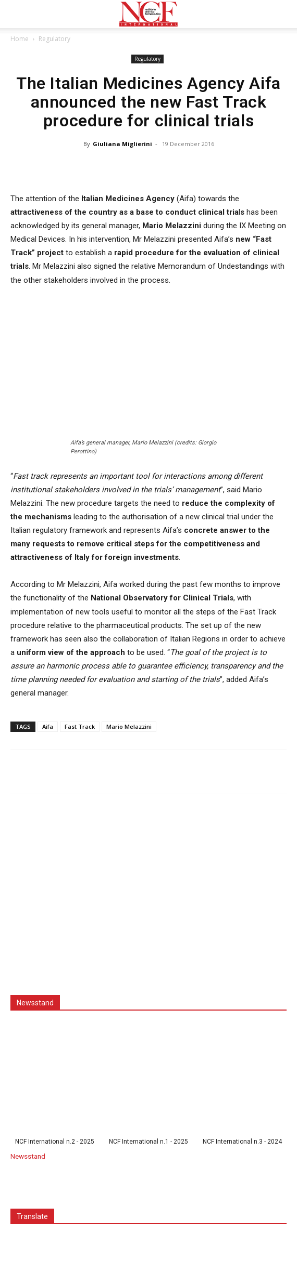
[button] (17, 14)
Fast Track (80, 726)
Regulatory (54, 38)
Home (19, 38)
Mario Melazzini (129, 726)
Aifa (47, 726)
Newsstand (27, 1156)
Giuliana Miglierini (122, 144)
